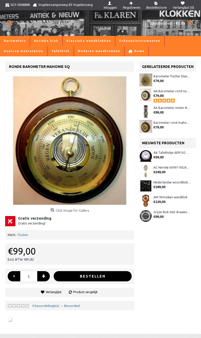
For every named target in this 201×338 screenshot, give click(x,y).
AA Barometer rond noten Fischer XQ (172, 91)
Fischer (23, 235)
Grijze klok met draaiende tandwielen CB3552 (172, 212)
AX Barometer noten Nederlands (172, 107)
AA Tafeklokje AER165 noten (172, 152)
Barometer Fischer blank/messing (172, 76)
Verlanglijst (54, 292)
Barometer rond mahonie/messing (172, 122)
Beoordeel (72, 306)
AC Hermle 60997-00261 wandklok (172, 167)
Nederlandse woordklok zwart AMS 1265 (172, 182)
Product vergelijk (85, 292)
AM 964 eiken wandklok (170, 197)
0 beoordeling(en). (46, 306)
